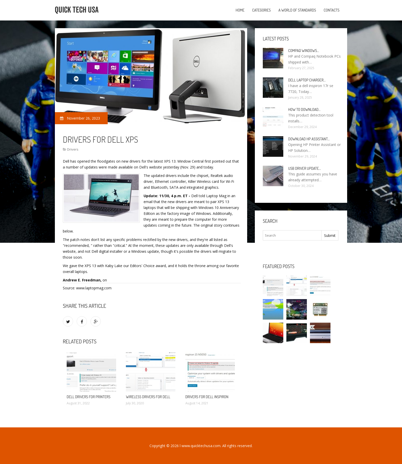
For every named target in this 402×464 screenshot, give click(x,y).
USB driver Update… (304, 168)
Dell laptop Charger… (307, 80)
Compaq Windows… (303, 50)
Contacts (331, 10)
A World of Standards (297, 10)
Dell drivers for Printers (88, 396)
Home (240, 10)
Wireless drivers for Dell (148, 396)
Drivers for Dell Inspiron (206, 396)
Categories (261, 10)
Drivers (72, 149)
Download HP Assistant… (309, 138)
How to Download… (304, 109)
